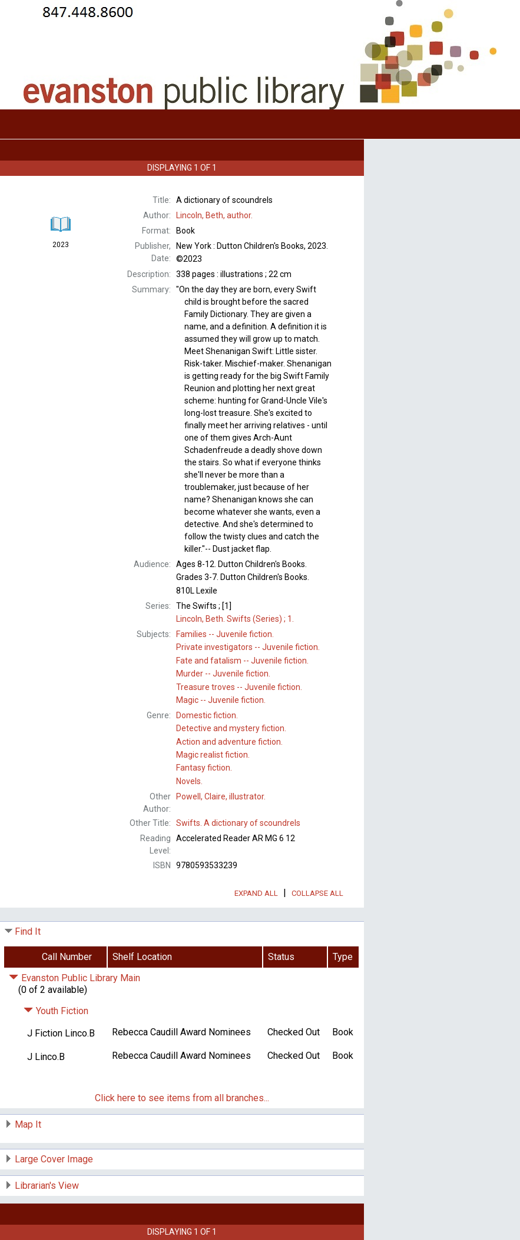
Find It (28, 931)
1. (235, 619)
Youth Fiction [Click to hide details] (56, 1010)
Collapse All (317, 893)
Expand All (256, 893)
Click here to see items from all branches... (182, 1098)
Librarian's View (47, 1185)
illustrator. (221, 796)
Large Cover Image (54, 1159)
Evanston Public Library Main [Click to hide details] (74, 978)
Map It (28, 1124)
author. (214, 215)
